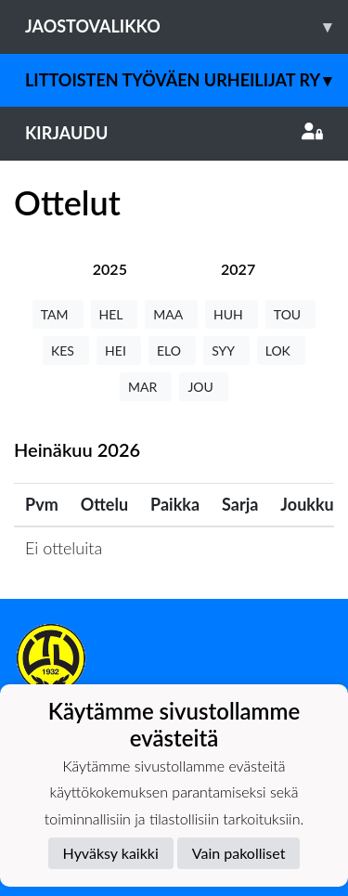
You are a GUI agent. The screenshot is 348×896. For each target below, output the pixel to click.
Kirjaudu (174, 133)
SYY (226, 350)
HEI (119, 350)
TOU (291, 314)
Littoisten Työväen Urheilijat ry (186, 80)
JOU (203, 387)
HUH (231, 314)
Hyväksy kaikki (111, 853)
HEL (114, 314)
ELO (172, 350)
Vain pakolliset (239, 853)
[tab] (110, 269)
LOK (281, 350)
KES (66, 350)
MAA (171, 314)
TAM (58, 314)
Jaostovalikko (186, 26)
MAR (145, 387)
